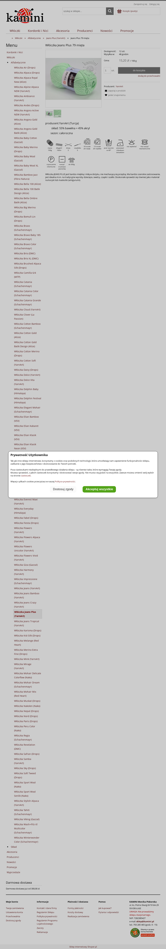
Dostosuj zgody (63, 489)
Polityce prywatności (65, 481)
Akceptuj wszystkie (99, 489)
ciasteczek (26, 475)
